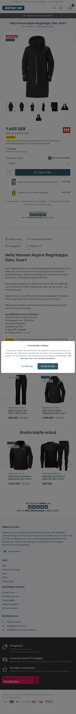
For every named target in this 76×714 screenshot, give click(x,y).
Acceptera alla (48, 366)
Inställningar (27, 366)
